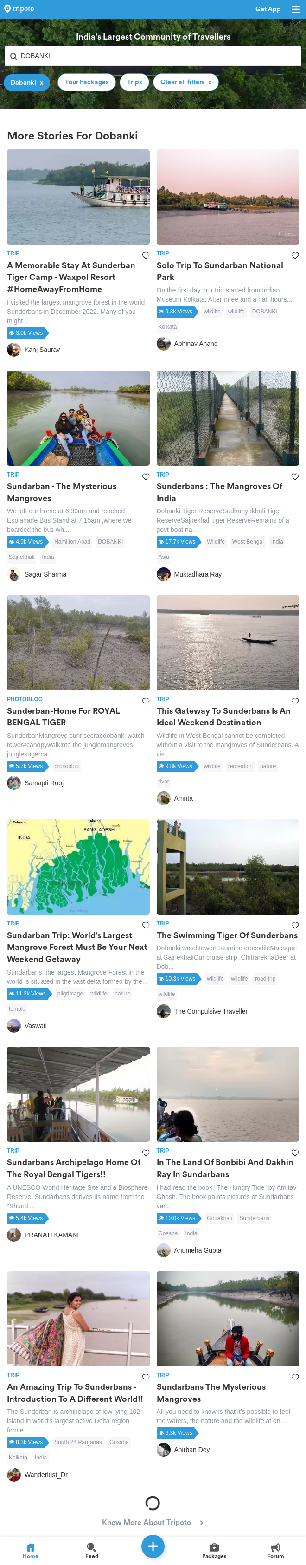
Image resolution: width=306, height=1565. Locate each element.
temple (17, 1009)
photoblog (66, 766)
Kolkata (168, 327)
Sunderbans (254, 1218)
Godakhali (219, 1218)
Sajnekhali (21, 557)
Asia (164, 557)
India (48, 557)
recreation (240, 766)
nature (268, 766)
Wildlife (216, 541)
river (164, 781)
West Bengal (248, 541)
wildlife (212, 311)
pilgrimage (70, 993)
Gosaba (168, 1233)
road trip (265, 978)
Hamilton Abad (72, 541)
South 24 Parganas (78, 1442)
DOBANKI (264, 311)
